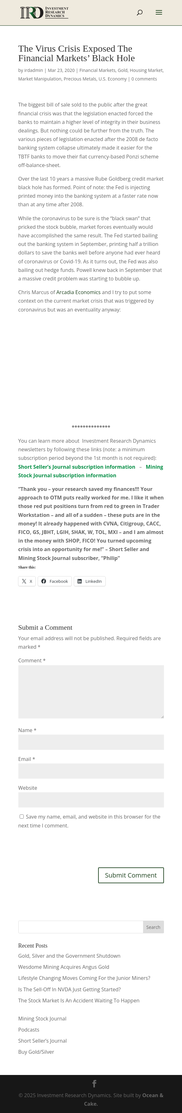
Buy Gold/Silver (36, 1051)
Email (26, 759)
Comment (32, 660)
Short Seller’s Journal (42, 1040)
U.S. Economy (112, 79)
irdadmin (33, 70)
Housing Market (146, 70)
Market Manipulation (39, 79)
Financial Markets (97, 70)
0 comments (144, 79)
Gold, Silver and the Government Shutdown (69, 955)
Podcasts (29, 1029)
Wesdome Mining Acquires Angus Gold (64, 966)
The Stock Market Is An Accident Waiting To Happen (79, 1000)
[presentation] (66, 847)
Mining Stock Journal (42, 1018)
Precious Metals (80, 79)
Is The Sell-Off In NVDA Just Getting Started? (69, 989)
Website (27, 787)
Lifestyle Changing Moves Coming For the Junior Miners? (84, 978)
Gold (123, 70)
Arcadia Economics (78, 292)
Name (27, 730)
